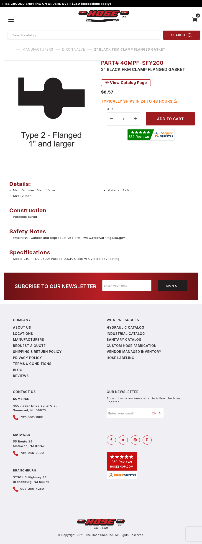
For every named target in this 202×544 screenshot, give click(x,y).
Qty (110, 109)
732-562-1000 (31, 417)
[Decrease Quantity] (111, 118)
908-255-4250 (32, 488)
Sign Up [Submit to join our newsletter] (173, 285)
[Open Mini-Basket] (196, 19)
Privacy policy (27, 358)
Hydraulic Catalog (125, 327)
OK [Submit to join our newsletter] (156, 413)
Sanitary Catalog (124, 339)
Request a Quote (29, 346)
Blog (17, 370)
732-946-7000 (32, 453)
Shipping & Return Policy (37, 352)
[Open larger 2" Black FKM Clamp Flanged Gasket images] (52, 111)
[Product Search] (84, 35)
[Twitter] (123, 440)
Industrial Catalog (126, 334)
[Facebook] (111, 440)
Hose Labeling (120, 358)
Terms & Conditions (32, 364)
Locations (23, 334)
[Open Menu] (11, 20)
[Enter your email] (127, 285)
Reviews (21, 376)
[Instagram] (135, 440)
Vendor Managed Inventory (134, 352)
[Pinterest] (147, 440)
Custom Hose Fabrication (132, 346)
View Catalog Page (126, 82)
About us (22, 327)
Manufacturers (28, 339)
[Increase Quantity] (135, 118)
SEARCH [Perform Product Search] (181, 35)
